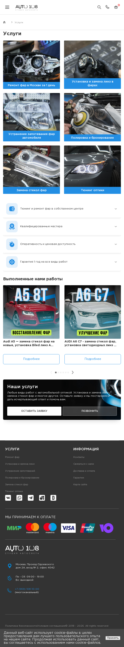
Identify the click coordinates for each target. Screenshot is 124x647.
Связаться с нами (83, 464)
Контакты (78, 457)
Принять (113, 638)
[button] (56, 372)
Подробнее (31, 359)
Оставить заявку (34, 411)
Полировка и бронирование (22, 478)
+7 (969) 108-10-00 (27, 589)
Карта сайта (80, 485)
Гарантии (78, 478)
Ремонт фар (12, 457)
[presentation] (51, 372)
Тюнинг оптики (14, 491)
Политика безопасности (21, 626)
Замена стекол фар (16, 485)
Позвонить (90, 411)
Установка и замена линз (20, 464)
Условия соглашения (51, 626)
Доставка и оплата (84, 471)
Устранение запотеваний (20, 471)
